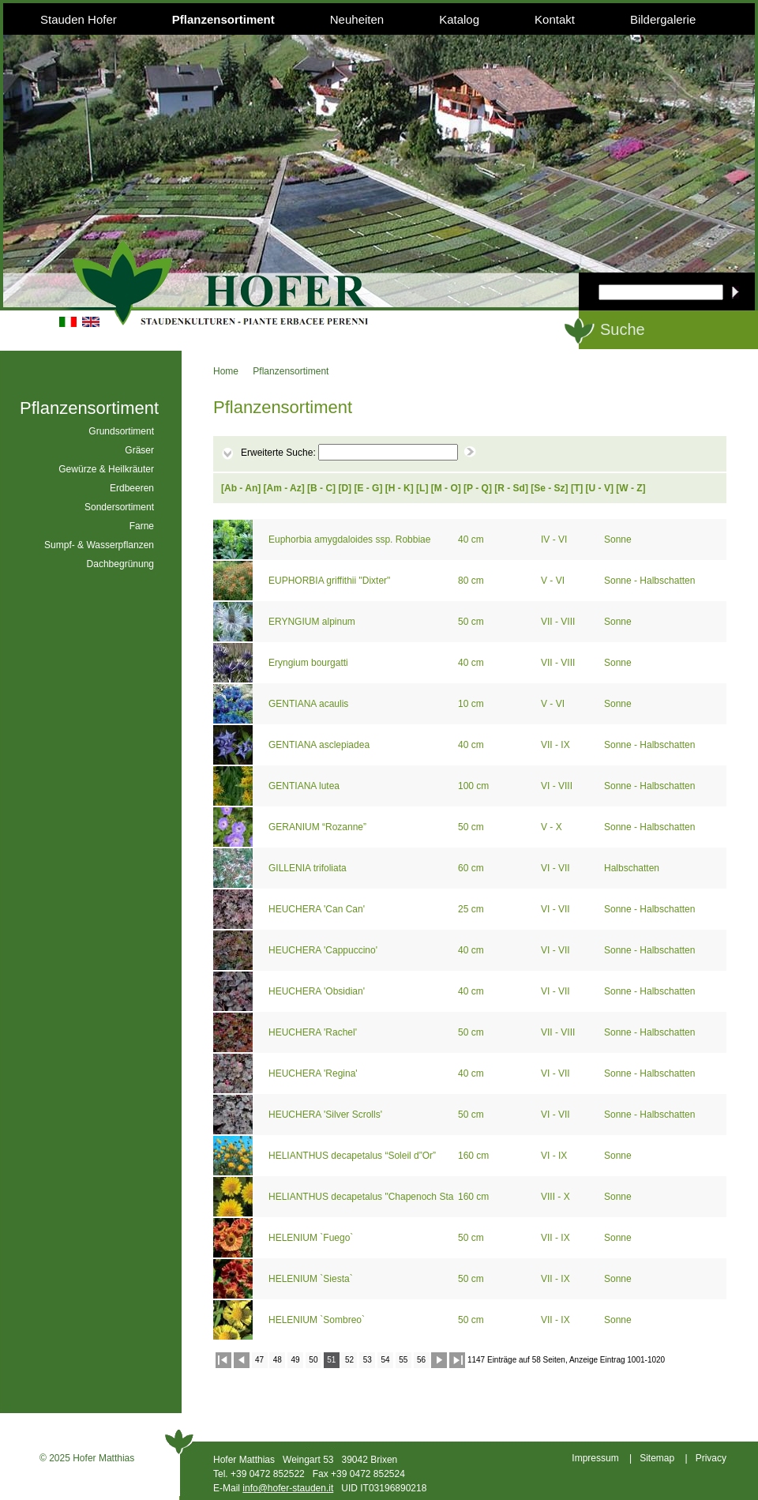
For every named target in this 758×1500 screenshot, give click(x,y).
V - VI (554, 580)
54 (385, 1359)
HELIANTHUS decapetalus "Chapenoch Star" (361, 1196)
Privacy (711, 1458)
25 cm (472, 909)
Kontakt (555, 19)
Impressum (595, 1458)
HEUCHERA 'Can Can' (317, 909)
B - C (321, 488)
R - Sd (511, 488)
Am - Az (284, 488)
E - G (368, 488)
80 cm (472, 580)
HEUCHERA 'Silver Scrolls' (326, 1114)
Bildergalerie (663, 19)
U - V (599, 488)
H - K (399, 488)
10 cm (472, 703)
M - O (446, 488)
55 (403, 1359)
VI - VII (556, 868)
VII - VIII (559, 621)
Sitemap (657, 1458)
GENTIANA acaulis (309, 703)
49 (295, 1359)
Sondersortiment (119, 507)
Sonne (619, 539)
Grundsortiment (121, 431)
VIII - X (556, 1196)
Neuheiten (357, 19)
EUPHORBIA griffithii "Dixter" (330, 580)
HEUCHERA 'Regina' (314, 1073)
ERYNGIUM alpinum (313, 621)
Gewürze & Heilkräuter (106, 469)
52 (349, 1359)
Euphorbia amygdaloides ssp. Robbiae (350, 539)
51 (331, 1359)
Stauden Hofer (78, 19)
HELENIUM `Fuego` (312, 1237)
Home (225, 371)
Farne (141, 526)
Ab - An (240, 488)
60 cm (472, 868)
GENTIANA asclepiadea (320, 744)
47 (259, 1359)
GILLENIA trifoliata (308, 868)
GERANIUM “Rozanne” (318, 827)
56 (421, 1359)
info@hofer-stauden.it (287, 1488)
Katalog (459, 19)
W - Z (630, 488)
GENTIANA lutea (305, 785)
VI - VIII (558, 785)
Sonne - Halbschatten (651, 580)
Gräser (139, 450)
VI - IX (555, 1155)
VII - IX (556, 744)
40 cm (472, 539)
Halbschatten (633, 868)
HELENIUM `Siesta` (311, 1278)
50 (313, 1359)
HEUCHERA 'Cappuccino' (324, 950)
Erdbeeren (132, 488)
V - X (553, 827)
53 (367, 1359)
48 (277, 1359)
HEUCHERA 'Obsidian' (317, 991)
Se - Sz (549, 488)
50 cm (472, 621)
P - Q (478, 488)
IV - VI (555, 539)
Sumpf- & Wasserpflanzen (99, 545)
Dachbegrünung (120, 564)
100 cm (475, 785)
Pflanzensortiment (223, 19)
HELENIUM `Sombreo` (317, 1319)
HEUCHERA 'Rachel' (313, 1032)
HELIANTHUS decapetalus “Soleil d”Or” (353, 1155)
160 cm (475, 1155)
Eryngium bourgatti (309, 662)
